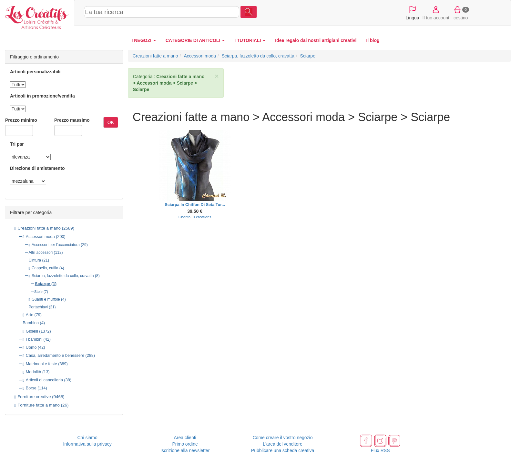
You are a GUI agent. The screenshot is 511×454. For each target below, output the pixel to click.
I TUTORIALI (249, 40)
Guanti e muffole (46, 299)
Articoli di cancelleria (44, 380)
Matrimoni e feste (41, 364)
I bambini (34, 339)
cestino (461, 12)
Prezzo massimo (72, 120)
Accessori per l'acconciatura (56, 244)
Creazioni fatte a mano (39, 228)
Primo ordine (185, 444)
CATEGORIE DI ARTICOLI (195, 40)
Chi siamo (87, 437)
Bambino (31, 323)
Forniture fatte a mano (38, 405)
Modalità (33, 372)
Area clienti (185, 437)
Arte (29, 315)
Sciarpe (42, 283)
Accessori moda (40, 236)
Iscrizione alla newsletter (185, 450)
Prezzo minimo (21, 120)
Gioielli (32, 331)
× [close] (217, 76)
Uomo (31, 347)
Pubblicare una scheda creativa (282, 450)
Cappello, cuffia (45, 268)
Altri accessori (41, 252)
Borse (31, 388)
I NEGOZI (143, 40)
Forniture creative (34, 396)
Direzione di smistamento (37, 168)
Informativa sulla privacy (87, 444)
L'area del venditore (282, 444)
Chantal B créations (195, 217)
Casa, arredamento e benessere (55, 355)
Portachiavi (38, 307)
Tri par (17, 144)
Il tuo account (436, 12)
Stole (38, 292)
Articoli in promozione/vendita (42, 95)
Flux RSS (380, 450)
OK (110, 122)
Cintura (35, 260)
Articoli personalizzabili (35, 71)
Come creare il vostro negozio (283, 437)
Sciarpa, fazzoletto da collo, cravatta (63, 275)
